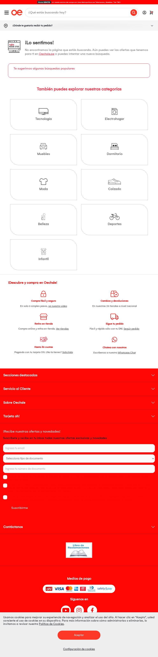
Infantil (43, 254)
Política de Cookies (51, 623)
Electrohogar (114, 114)
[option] (79, 2)
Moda (43, 184)
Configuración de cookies (79, 649)
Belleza (43, 219)
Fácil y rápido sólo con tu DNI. (114, 328)
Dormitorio (114, 149)
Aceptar (79, 635)
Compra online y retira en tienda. (43, 328)
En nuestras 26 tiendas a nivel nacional (114, 306)
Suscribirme (19, 508)
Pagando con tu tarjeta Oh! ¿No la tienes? (43, 352)
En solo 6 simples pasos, (43, 306)
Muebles (43, 149)
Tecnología (43, 114)
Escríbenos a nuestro (114, 352)
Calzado (114, 184)
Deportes (114, 219)
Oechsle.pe (46, 54)
